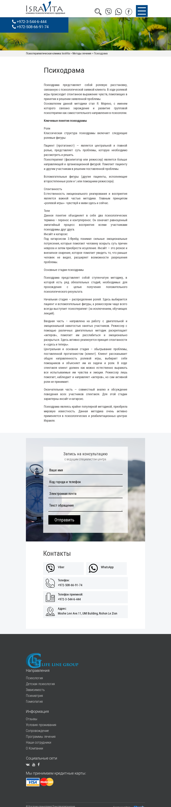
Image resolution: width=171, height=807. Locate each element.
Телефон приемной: (70, 594)
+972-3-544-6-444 (29, 22)
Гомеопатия (34, 701)
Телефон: (64, 580)
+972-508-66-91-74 (30, 27)
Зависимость (35, 690)
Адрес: (62, 608)
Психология (34, 678)
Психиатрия (34, 696)
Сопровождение (37, 731)
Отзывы (31, 719)
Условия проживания (41, 725)
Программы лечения (41, 736)
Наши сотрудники (38, 742)
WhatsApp (107, 567)
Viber (61, 567)
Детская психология (40, 684)
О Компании (34, 748)
